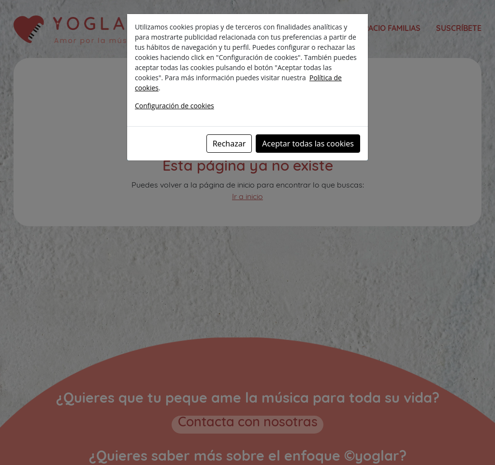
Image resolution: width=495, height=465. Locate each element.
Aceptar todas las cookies (308, 143)
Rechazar (229, 143)
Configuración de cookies (174, 105)
